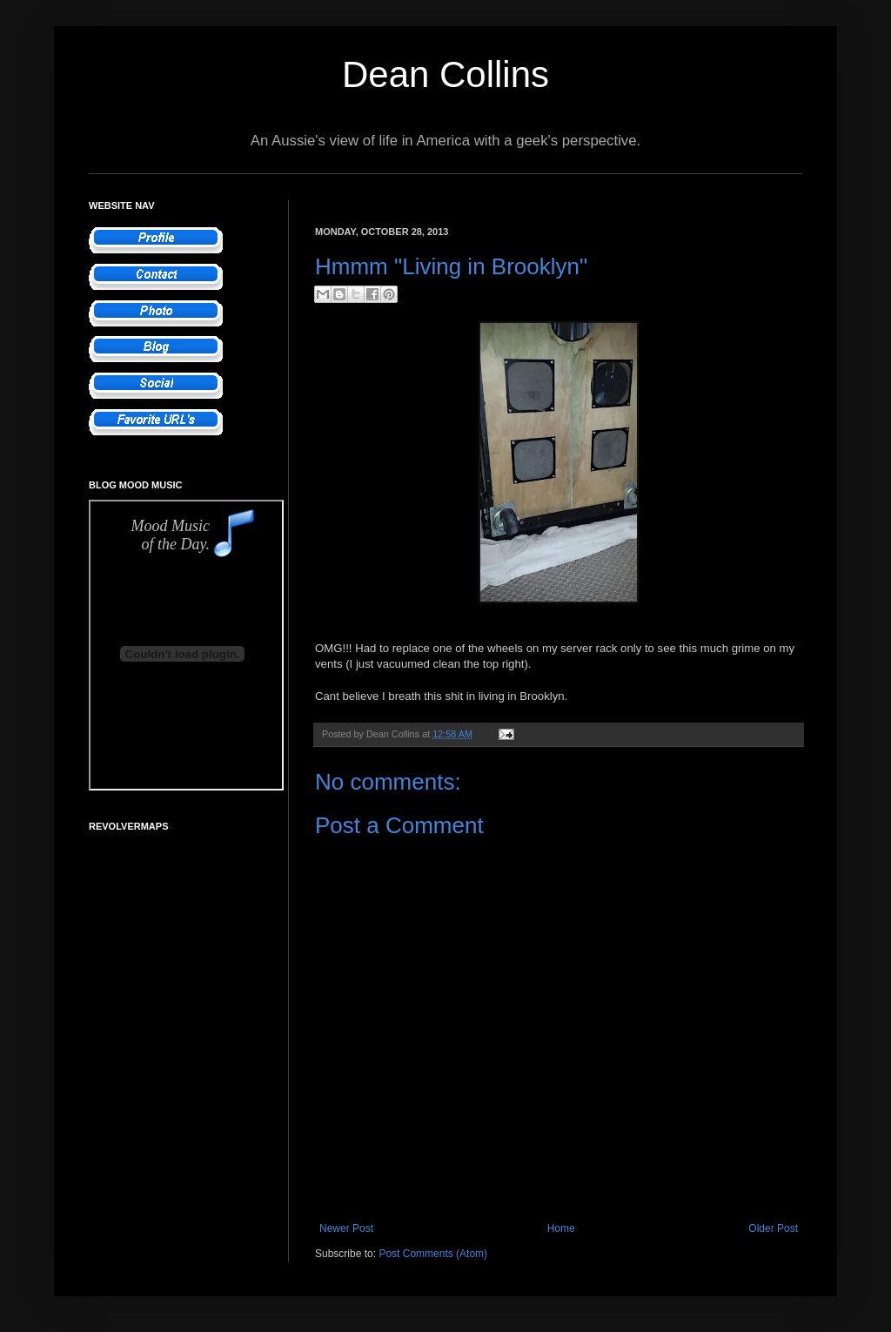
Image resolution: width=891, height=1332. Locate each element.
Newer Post (346, 1228)
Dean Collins (445, 74)
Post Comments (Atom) (433, 1254)
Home (561, 1228)
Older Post (773, 1228)
